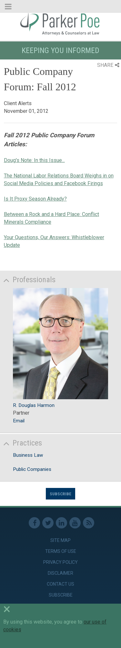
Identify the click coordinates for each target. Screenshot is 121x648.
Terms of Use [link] (60, 551)
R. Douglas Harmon (34, 405)
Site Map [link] (60, 540)
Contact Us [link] (60, 584)
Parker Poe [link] (60, 23)
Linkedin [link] (61, 522)
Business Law (28, 455)
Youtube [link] (75, 522)
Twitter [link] (48, 522)
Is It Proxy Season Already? (35, 199)
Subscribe (60, 493)
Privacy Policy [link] (60, 562)
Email (19, 421)
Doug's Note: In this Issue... (34, 160)
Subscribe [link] (61, 595)
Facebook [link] (34, 522)
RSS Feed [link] (88, 522)
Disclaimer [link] (60, 573)
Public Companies (32, 469)
